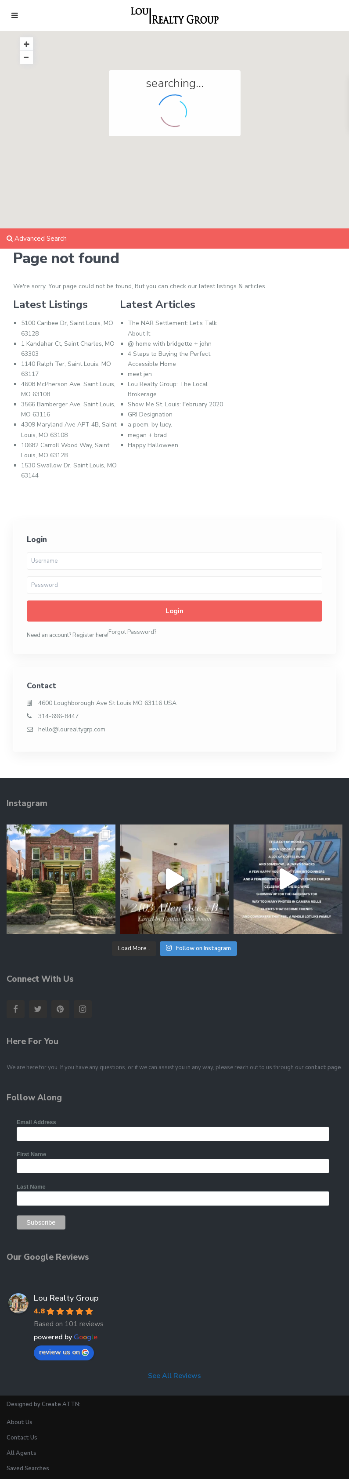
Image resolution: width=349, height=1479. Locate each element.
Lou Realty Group (66, 1298)
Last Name (31, 1186)
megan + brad (147, 435)
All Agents (21, 1453)
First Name (31, 1154)
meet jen (140, 374)
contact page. (323, 1067)
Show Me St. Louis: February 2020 (175, 404)
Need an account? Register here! (67, 635)
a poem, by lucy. (150, 424)
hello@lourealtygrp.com (71, 729)
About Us (19, 1422)
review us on (64, 1352)
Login (174, 611)
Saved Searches (28, 1468)
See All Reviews (174, 1376)
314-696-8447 (58, 716)
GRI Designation (150, 414)
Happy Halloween (153, 445)
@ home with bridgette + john (170, 344)
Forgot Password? (132, 632)
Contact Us (22, 1438)
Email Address (36, 1122)
